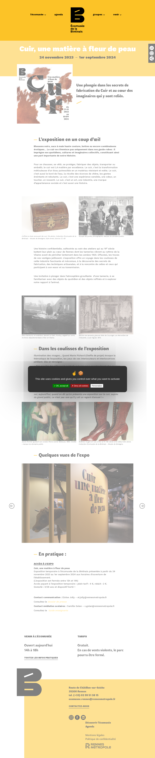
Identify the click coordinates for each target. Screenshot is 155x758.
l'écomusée (38, 14)
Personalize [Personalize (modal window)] (97, 386)
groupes (99, 14)
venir (117, 14)
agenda (58, 14)
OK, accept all (61, 386)
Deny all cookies (80, 386)
